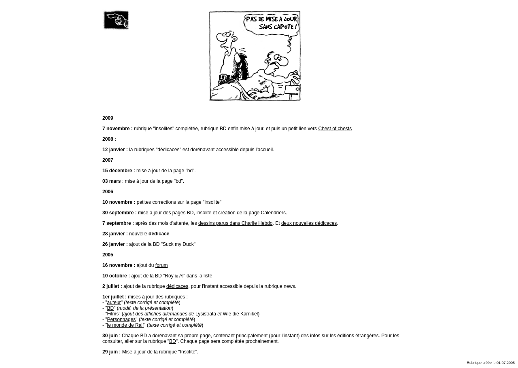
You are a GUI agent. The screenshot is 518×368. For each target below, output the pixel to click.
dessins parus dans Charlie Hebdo (235, 223)
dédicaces (177, 286)
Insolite (187, 352)
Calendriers (273, 213)
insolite (203, 213)
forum (161, 265)
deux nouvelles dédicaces (309, 223)
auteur (114, 302)
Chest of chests (335, 128)
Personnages (121, 319)
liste (208, 276)
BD (190, 213)
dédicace (159, 234)
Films (113, 314)
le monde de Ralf (125, 325)
